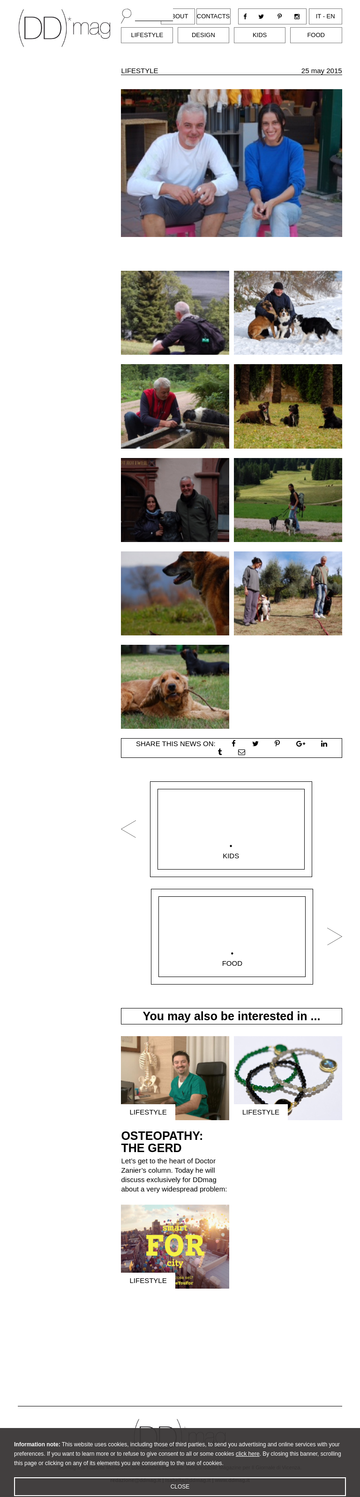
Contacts (213, 16)
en (331, 16)
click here (248, 1462)
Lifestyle (147, 34)
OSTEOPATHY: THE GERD (162, 1141)
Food (316, 34)
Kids (260, 34)
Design (203, 34)
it (318, 16)
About (177, 16)
